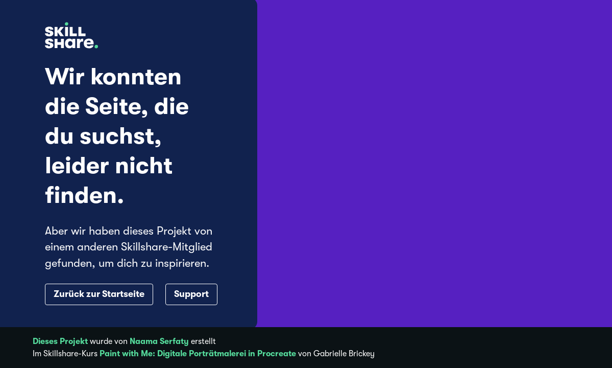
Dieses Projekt (60, 341)
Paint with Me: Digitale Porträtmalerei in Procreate (198, 353)
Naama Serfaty (159, 341)
